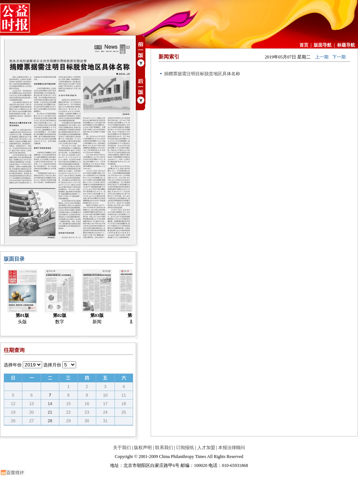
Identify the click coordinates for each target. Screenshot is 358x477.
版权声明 (143, 447)
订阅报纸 (185, 447)
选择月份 (52, 365)
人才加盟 (206, 447)
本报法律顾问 (231, 447)
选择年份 (13, 365)
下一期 (339, 57)
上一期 (322, 57)
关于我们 (122, 447)
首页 (303, 45)
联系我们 (164, 447)
